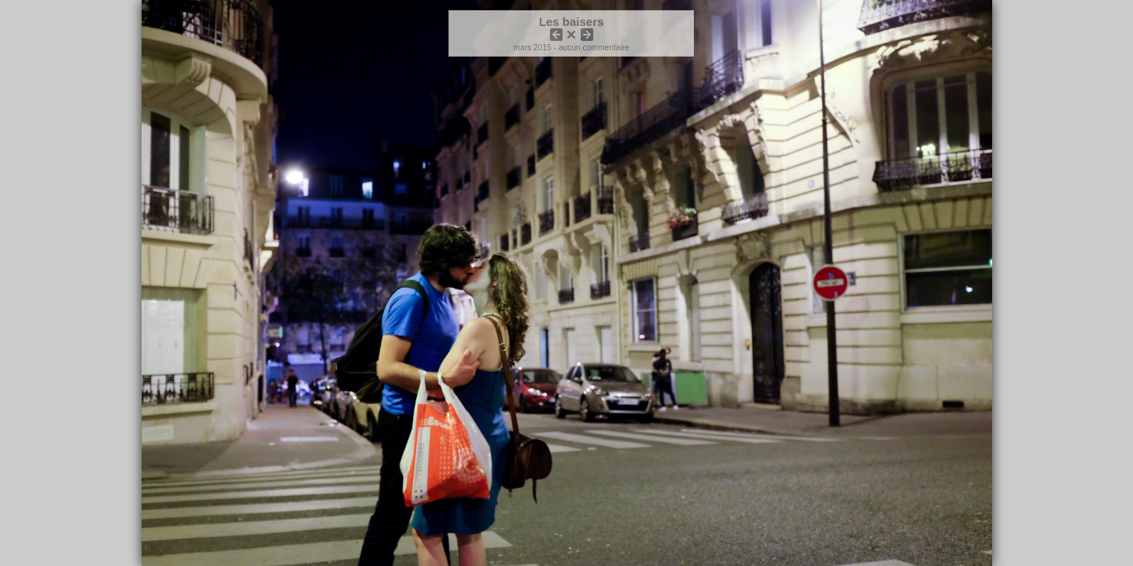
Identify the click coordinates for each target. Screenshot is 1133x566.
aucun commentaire (594, 47)
